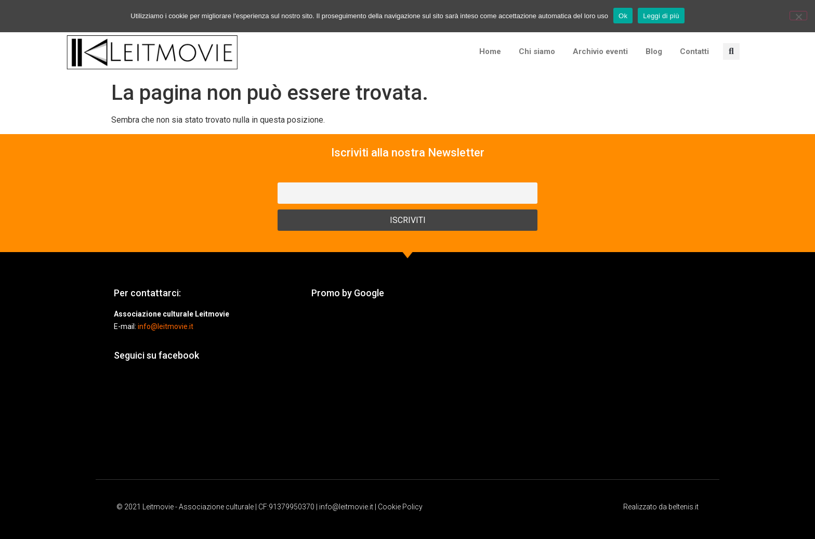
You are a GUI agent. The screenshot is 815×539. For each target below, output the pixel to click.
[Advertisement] (407, 388)
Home (490, 51)
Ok (623, 16)
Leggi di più (661, 16)
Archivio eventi (600, 51)
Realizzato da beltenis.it (661, 507)
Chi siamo (537, 51)
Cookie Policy (400, 507)
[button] (731, 51)
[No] (798, 15)
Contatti (694, 51)
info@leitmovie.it (165, 326)
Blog (654, 51)
